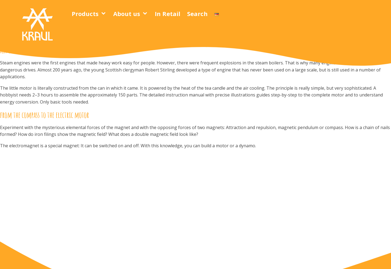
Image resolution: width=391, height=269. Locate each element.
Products (85, 14)
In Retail (167, 14)
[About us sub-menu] (146, 13)
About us (126, 14)
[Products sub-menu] (104, 13)
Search (197, 14)
